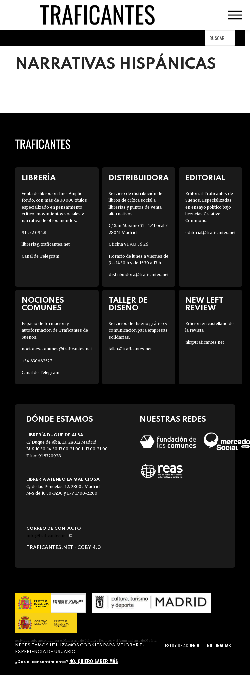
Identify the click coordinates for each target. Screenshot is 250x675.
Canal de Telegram (40, 256)
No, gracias (219, 645)
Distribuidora (139, 178)
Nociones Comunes (43, 304)
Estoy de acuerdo (183, 645)
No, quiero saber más (93, 660)
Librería (39, 178)
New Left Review (204, 304)
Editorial (205, 178)
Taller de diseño (128, 304)
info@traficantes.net (49, 535)
